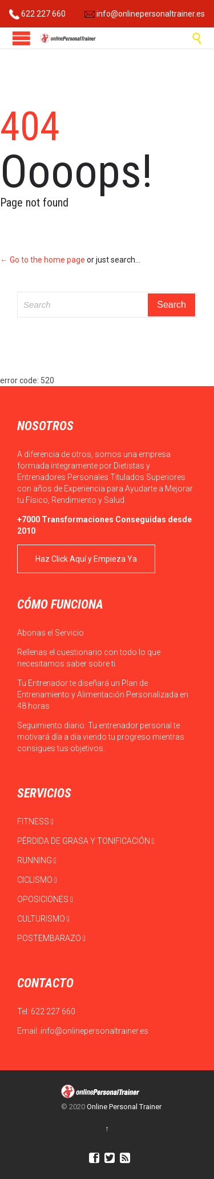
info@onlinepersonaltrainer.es (144, 13)
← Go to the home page (42, 259)
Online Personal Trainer (124, 1106)
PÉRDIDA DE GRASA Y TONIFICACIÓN (86, 840)
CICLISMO (37, 879)
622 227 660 (37, 13)
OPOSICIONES (45, 899)
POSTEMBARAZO (51, 938)
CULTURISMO (43, 918)
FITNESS (35, 821)
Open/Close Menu (21, 38)
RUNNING (36, 860)
